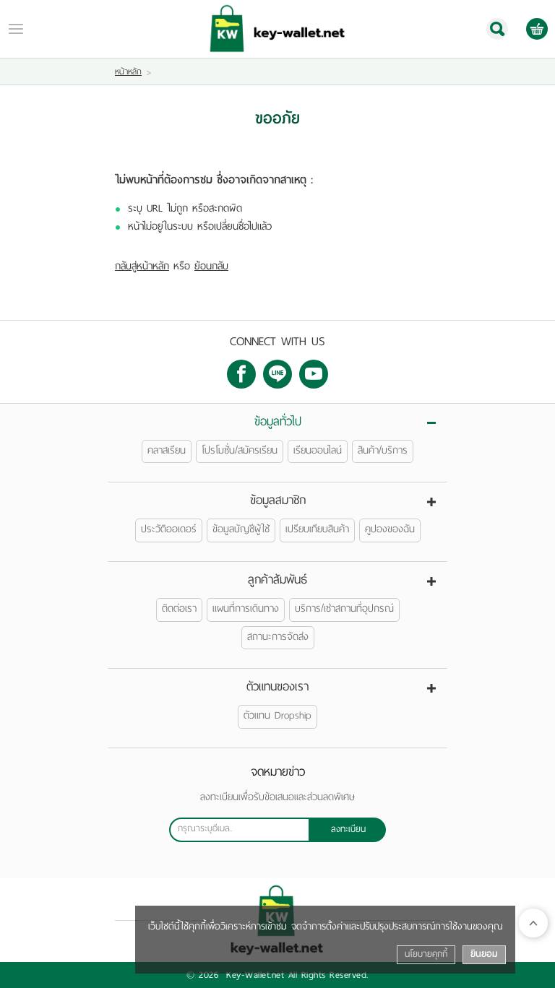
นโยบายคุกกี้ (426, 954)
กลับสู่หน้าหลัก (142, 266)
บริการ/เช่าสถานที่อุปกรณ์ (344, 608)
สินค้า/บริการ (383, 450)
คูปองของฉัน (390, 529)
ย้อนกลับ (211, 266)
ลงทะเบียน (348, 829)
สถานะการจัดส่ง (278, 637)
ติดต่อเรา (179, 608)
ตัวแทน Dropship (277, 715)
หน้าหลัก (128, 71)
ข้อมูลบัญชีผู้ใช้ (241, 529)
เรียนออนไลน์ (317, 450)
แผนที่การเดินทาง (245, 608)
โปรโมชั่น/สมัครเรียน (240, 450)
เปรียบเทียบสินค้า (317, 529)
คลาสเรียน (166, 450)
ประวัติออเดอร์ (169, 529)
